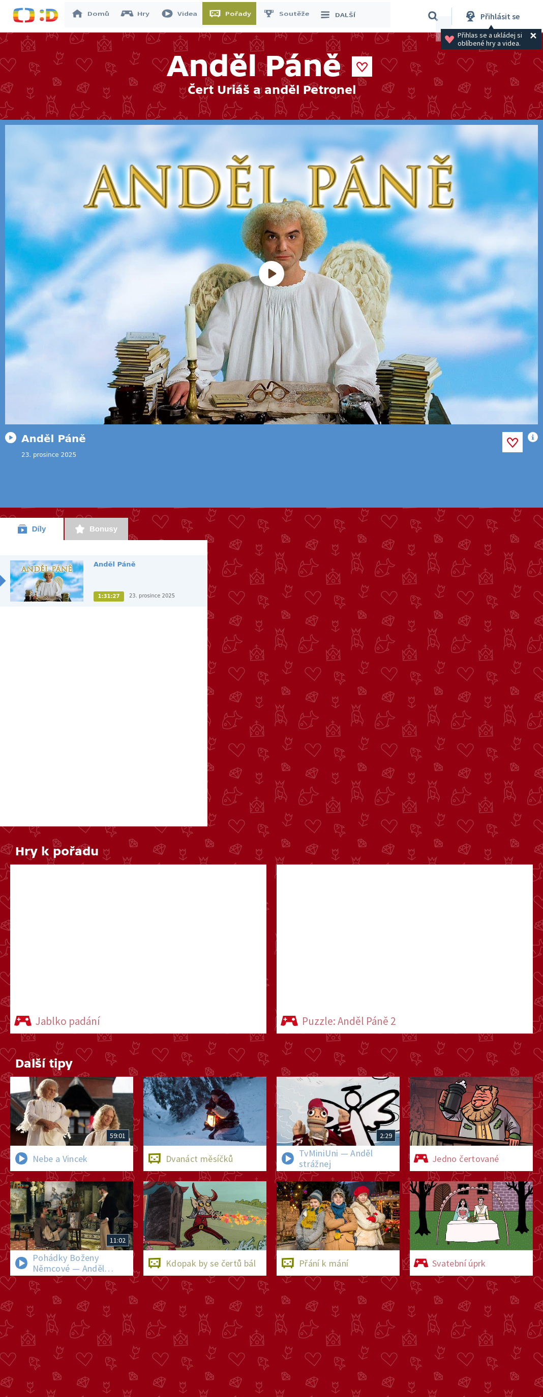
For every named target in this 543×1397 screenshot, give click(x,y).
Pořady (234, 16)
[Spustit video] (271, 274)
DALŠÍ (341, 16)
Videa (183, 16)
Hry (140, 16)
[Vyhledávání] (433, 16)
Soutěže (290, 16)
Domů (94, 16)
